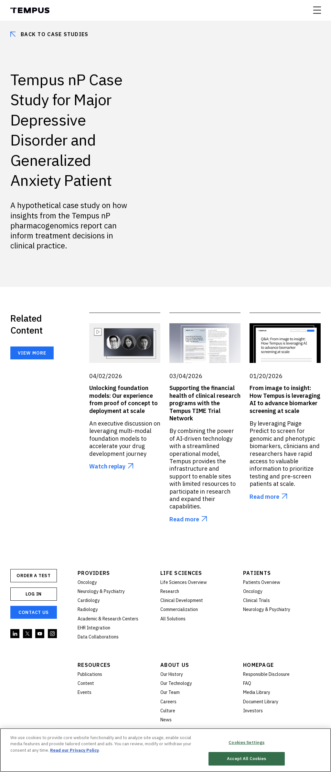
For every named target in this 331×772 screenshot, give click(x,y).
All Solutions (173, 619)
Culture (167, 711)
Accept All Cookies (246, 758)
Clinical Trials (256, 600)
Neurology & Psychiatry (101, 591)
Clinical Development (181, 600)
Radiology (88, 609)
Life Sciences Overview (183, 582)
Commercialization (179, 609)
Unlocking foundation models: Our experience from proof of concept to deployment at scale (123, 399)
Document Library (260, 702)
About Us (174, 665)
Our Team (170, 692)
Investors (253, 711)
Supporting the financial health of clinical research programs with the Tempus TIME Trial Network (204, 403)
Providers (94, 573)
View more (32, 353)
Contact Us (33, 612)
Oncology (87, 582)
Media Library (256, 692)
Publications (90, 674)
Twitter (27, 633)
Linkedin (15, 633)
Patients (257, 573)
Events (84, 692)
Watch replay (107, 466)
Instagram (52, 633)
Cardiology (89, 600)
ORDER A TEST (33, 575)
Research (169, 591)
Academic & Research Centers (108, 619)
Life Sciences (181, 573)
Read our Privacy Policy (74, 750)
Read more (184, 519)
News (166, 720)
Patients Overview (261, 582)
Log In (34, 594)
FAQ (247, 683)
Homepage (258, 665)
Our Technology (176, 683)
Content (86, 683)
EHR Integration (94, 628)
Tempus (29, 10)
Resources (94, 665)
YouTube (40, 633)
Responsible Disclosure (266, 674)
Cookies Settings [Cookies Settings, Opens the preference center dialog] (246, 742)
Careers (168, 702)
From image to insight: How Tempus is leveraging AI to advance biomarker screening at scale (285, 399)
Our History (171, 674)
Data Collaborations (98, 637)
